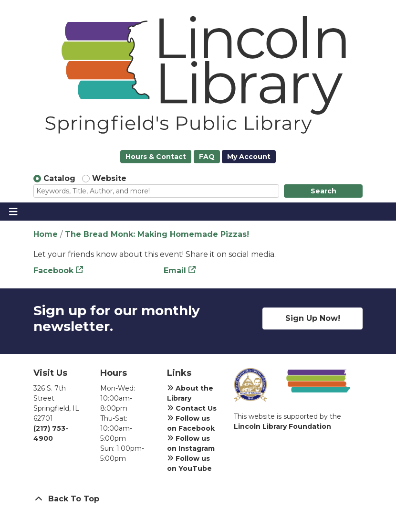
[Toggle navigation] (13, 211)
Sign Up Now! (312, 318)
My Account (249, 156)
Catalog (59, 178)
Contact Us (192, 408)
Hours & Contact (155, 156)
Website (109, 178)
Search (323, 191)
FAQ (207, 156)
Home (45, 234)
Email (175, 270)
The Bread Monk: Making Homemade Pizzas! (157, 234)
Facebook (53, 270)
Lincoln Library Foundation (282, 426)
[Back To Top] (198, 499)
